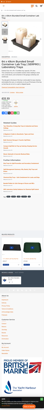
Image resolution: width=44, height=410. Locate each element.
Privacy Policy (6, 405)
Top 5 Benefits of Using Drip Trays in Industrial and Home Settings (20, 127)
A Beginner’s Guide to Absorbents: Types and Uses (18, 134)
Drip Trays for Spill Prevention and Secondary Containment (21, 163)
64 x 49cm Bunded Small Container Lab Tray (14, 278)
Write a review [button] (19, 92)
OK (41, 399)
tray (29, 196)
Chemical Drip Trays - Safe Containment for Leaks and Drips (21, 177)
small (18, 196)
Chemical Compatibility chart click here (13, 87)
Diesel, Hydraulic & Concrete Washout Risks (16, 154)
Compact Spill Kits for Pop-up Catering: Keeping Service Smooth (20, 147)
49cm (8, 196)
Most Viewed (19, 272)
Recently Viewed (7, 272)
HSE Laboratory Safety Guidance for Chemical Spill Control (21, 189)
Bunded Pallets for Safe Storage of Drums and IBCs (18, 183)
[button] (40, 39)
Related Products (8, 234)
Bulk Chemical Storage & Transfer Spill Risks (16, 140)
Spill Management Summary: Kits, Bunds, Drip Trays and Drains (20, 170)
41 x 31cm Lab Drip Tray (30, 258)
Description (6, 57)
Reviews (14, 57)
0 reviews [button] (12, 92)
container (24, 196)
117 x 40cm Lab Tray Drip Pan (10, 258)
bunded (13, 196)
